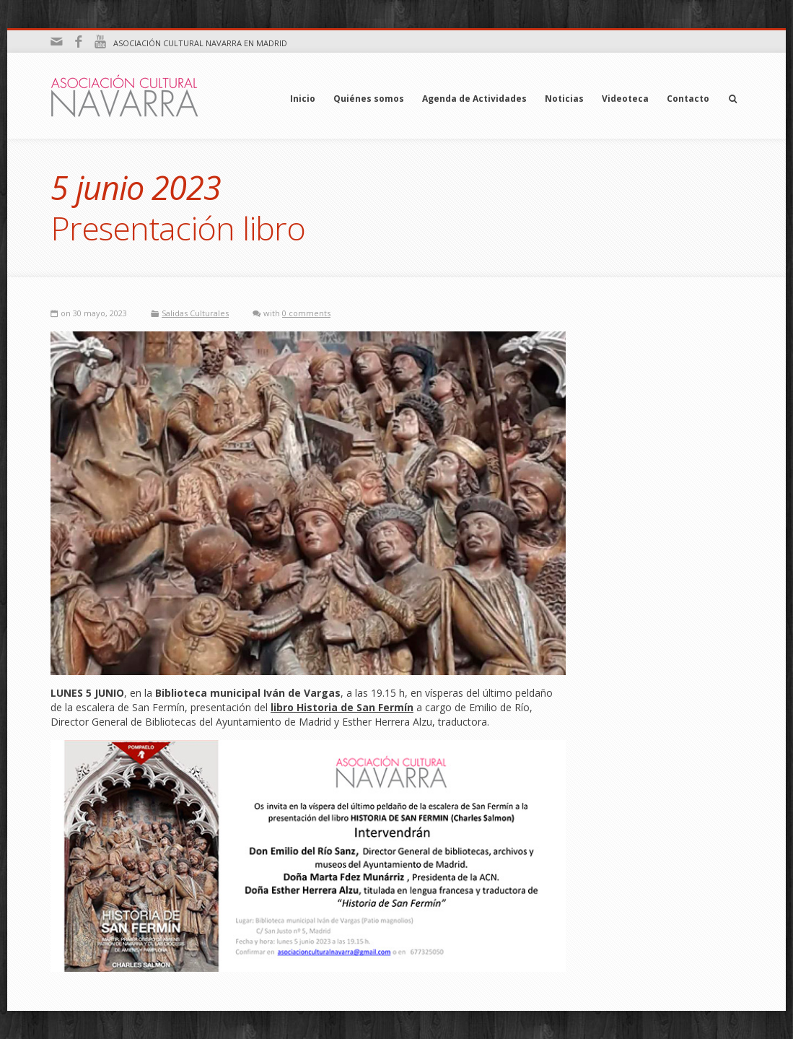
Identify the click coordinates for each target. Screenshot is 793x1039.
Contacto (688, 98)
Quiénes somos (368, 98)
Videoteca (625, 98)
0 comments (306, 313)
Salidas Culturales (195, 313)
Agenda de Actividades (474, 98)
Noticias (564, 98)
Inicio (302, 98)
